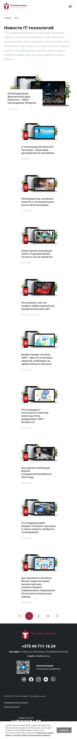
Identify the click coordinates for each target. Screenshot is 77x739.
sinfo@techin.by (42, 656)
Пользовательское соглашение (16, 702)
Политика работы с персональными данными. (32, 735)
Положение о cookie (12, 706)
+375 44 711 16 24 (38, 646)
